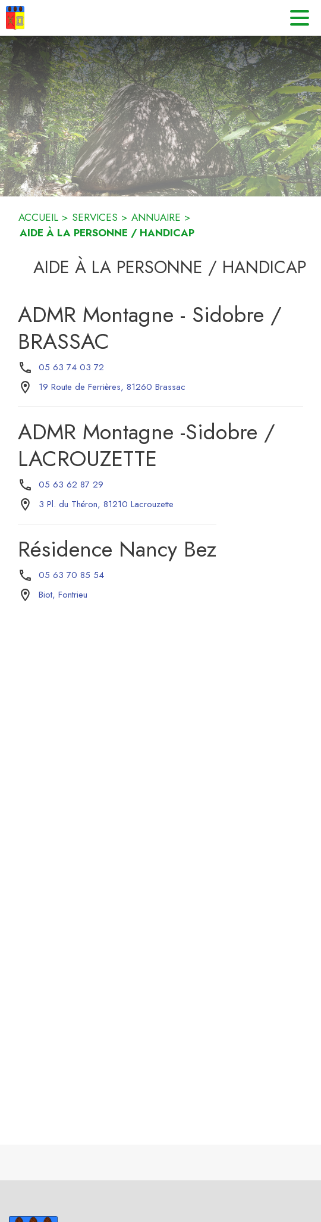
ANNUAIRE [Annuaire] (156, 217)
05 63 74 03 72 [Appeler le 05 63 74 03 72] (71, 367)
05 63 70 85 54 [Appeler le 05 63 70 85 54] (71, 575)
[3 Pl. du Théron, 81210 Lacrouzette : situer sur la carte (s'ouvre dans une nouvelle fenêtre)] (106, 505)
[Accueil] (15, 18)
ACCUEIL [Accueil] (38, 217)
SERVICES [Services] (95, 217)
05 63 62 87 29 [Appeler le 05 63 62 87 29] (71, 484)
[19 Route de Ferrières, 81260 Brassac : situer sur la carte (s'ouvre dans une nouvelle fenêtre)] (112, 387)
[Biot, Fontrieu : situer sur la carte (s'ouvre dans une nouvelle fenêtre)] (63, 595)
